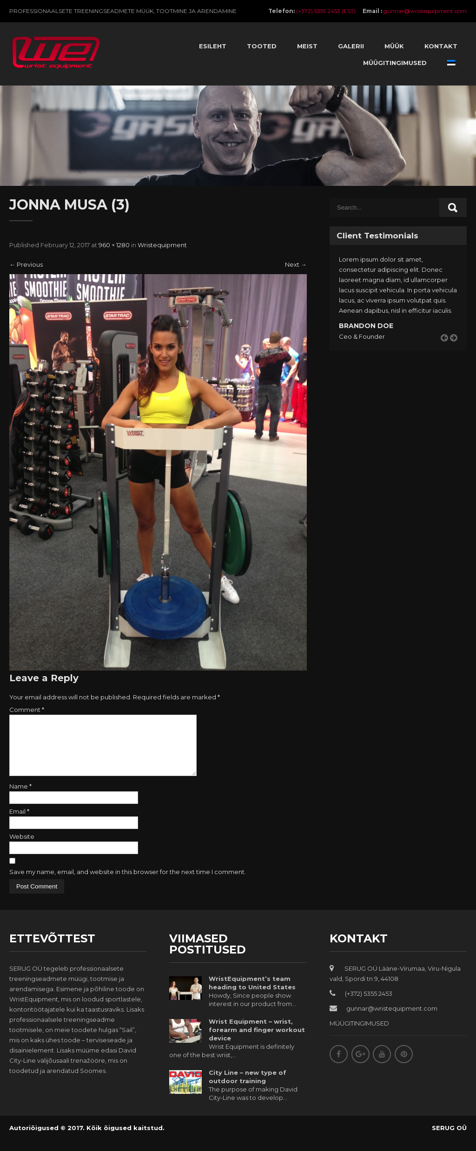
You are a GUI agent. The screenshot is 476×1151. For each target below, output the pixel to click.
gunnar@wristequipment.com (425, 10)
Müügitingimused (395, 62)
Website (21, 847)
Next (296, 264)
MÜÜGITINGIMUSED (359, 1034)
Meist (307, 46)
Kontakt (440, 46)
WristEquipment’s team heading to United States (252, 994)
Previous (26, 264)
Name (20, 797)
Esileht (212, 46)
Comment (26, 709)
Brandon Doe (366, 326)
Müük (394, 46)
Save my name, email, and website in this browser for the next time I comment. (127, 883)
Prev (448, 349)
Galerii (351, 46)
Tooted (262, 46)
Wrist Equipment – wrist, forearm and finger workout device (257, 1041)
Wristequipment (162, 245)
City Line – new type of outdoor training (247, 1088)
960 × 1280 (114, 245)
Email (19, 822)
